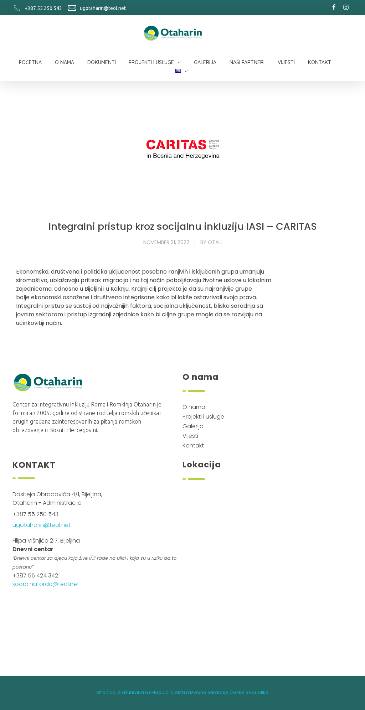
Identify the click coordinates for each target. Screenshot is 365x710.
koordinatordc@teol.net (45, 584)
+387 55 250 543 (43, 8)
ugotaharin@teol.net (103, 8)
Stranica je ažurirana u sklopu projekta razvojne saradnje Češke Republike (182, 692)
